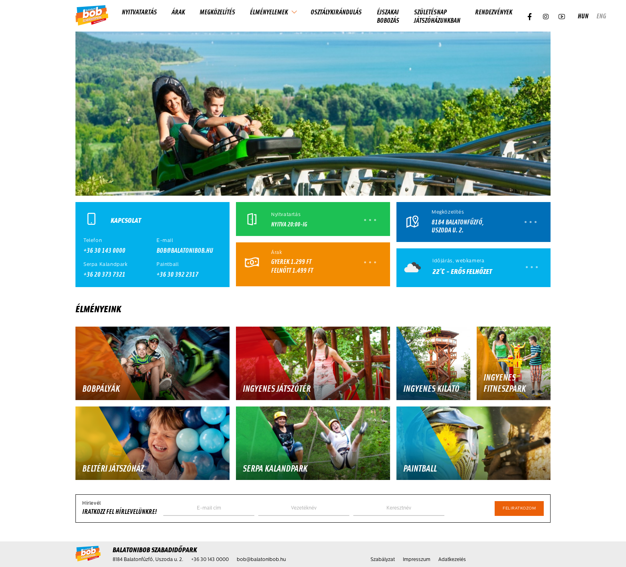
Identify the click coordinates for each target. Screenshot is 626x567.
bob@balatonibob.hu (184, 250)
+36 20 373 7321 (104, 274)
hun (583, 16)
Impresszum (416, 559)
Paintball (167, 264)
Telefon (92, 240)
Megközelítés (217, 11)
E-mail (164, 240)
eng (601, 16)
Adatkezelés (452, 559)
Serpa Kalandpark (105, 264)
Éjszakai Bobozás (388, 15)
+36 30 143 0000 (104, 250)
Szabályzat (382, 559)
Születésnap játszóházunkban (437, 15)
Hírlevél (91, 503)
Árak (178, 11)
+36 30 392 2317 (177, 274)
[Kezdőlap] (91, 15)
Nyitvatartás (139, 11)
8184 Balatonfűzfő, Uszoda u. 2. (458, 226)
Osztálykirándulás (336, 11)
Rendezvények (493, 11)
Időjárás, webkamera (458, 261)
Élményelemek (269, 11)
